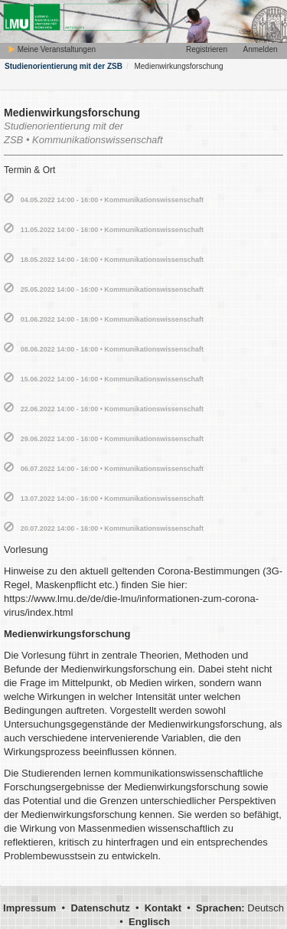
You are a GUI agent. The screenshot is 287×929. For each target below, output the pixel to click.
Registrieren (206, 49)
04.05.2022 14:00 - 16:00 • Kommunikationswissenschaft (112, 200)
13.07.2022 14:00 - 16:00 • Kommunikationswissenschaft (112, 498)
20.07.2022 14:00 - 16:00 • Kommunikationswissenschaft (112, 528)
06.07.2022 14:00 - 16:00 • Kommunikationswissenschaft (112, 469)
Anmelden (260, 49)
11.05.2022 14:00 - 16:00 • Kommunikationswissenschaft (112, 230)
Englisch (149, 921)
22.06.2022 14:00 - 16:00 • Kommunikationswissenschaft (112, 409)
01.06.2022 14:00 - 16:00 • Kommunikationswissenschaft (112, 319)
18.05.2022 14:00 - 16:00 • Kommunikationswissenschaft (112, 259)
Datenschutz (99, 908)
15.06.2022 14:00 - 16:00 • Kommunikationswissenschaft (112, 379)
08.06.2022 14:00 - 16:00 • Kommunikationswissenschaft (112, 349)
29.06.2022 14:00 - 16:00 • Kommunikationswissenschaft (112, 439)
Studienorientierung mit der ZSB (63, 66)
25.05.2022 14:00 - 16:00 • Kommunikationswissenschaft (112, 289)
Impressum (29, 908)
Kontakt (163, 908)
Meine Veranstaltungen (52, 49)
